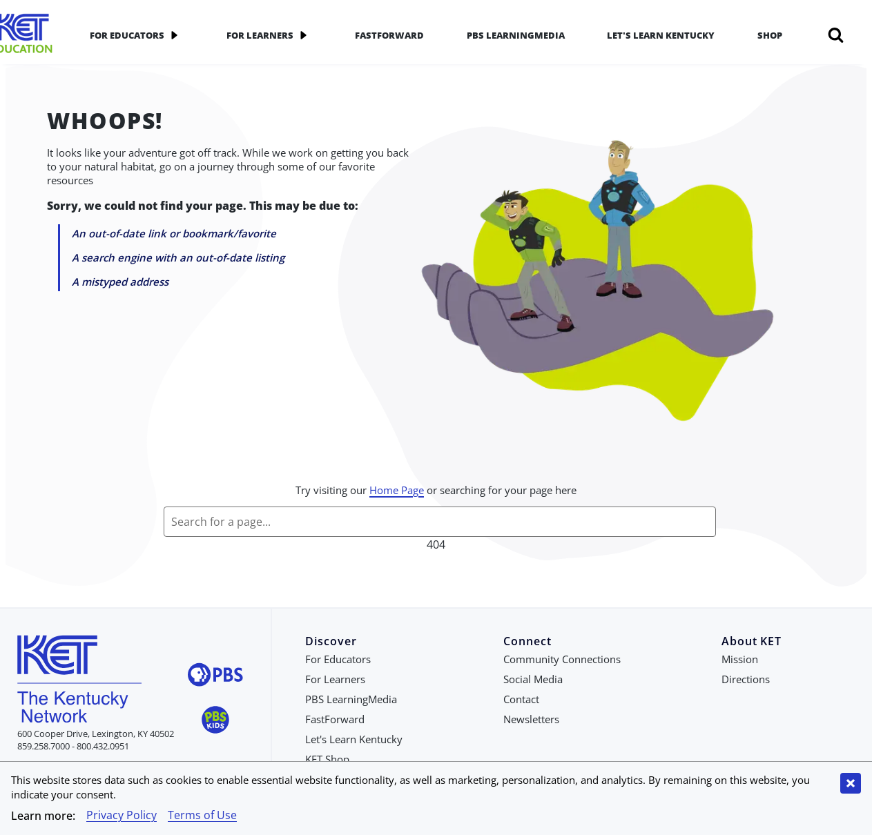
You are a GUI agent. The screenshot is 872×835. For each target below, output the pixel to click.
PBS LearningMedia (516, 35)
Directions (745, 679)
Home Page (396, 490)
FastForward (389, 35)
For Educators (137, 35)
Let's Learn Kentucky (661, 35)
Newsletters (531, 719)
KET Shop (327, 759)
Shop (769, 35)
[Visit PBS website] (215, 676)
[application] (174, 35)
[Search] (836, 35)
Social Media (533, 679)
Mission (739, 659)
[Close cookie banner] (850, 783)
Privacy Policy (121, 815)
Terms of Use (202, 815)
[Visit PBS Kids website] (215, 721)
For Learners (269, 35)
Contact (521, 699)
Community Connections (562, 659)
